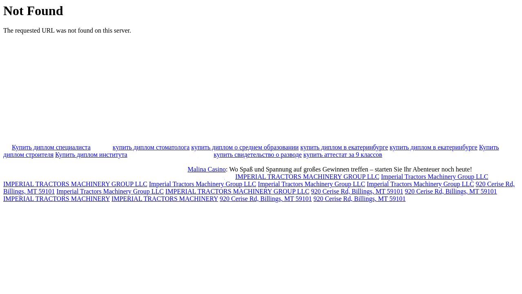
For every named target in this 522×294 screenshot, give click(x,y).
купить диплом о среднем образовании (245, 147)
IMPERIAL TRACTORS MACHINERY (56, 198)
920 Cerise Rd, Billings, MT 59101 (357, 191)
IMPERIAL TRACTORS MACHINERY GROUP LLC (307, 176)
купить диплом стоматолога (151, 147)
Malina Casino (207, 169)
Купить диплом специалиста (51, 147)
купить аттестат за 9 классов (342, 154)
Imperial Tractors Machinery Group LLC (434, 176)
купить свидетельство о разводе (258, 154)
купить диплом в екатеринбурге (344, 147)
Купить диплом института (91, 154)
